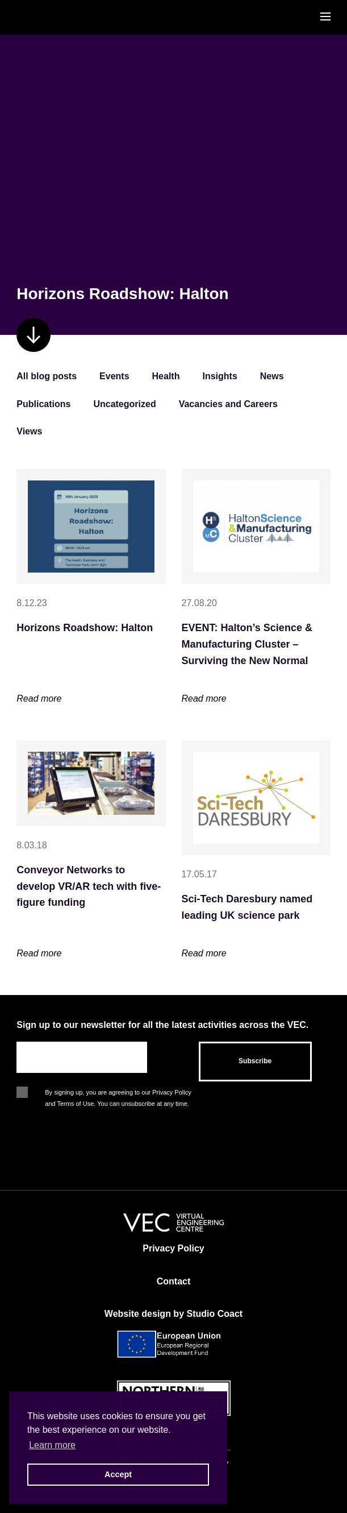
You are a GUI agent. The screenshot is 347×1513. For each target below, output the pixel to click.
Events (114, 376)
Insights (219, 376)
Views (29, 431)
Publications (43, 404)
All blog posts (46, 376)
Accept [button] (118, 1474)
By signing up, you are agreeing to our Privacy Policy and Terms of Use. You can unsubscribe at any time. (118, 1093)
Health (166, 376)
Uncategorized (124, 404)
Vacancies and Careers (228, 404)
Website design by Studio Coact (173, 1314)
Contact (174, 1281)
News (272, 376)
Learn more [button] (52, 1445)
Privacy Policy (173, 1248)
